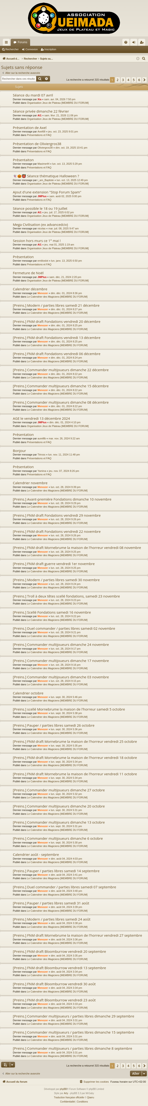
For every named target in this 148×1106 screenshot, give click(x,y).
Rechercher (12, 49)
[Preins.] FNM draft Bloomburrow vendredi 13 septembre (59, 967)
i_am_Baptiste (46, 180)
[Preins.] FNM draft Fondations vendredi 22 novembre (57, 531)
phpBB (63, 1089)
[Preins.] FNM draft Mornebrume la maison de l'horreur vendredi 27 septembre (77, 935)
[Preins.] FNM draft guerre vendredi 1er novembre (54, 563)
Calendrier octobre (28, 693)
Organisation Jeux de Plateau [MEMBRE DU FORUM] (58, 102)
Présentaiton (23, 159)
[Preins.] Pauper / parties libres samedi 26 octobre (54, 725)
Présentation (23, 256)
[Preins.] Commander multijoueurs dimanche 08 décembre (61, 402)
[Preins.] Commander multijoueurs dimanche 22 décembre (61, 369)
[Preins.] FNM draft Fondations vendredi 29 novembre (57, 515)
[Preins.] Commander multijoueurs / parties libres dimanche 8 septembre (72, 1048)
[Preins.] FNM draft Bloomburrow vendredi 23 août (54, 1000)
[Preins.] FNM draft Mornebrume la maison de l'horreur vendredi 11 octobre (75, 774)
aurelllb (42, 438)
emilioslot (43, 260)
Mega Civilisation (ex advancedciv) (40, 224)
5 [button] (134, 80)
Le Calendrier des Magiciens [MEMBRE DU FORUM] (57, 296)
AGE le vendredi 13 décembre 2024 (41, 418)
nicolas (42, 228)
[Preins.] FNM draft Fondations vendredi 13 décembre (56, 337)
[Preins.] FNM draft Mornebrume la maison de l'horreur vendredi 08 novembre (77, 547)
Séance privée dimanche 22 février (41, 111)
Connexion (31, 49)
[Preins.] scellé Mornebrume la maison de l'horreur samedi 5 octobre (69, 709)
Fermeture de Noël (28, 272)
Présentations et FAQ (39, 135)
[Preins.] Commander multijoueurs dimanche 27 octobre (59, 790)
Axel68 (42, 131)
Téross (42, 454)
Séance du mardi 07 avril (33, 95)
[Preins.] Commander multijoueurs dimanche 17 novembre (61, 660)
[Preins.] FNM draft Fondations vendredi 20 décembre (56, 321)
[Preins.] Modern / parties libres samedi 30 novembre (56, 579)
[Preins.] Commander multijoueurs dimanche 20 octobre (59, 806)
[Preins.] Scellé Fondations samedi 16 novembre (52, 612)
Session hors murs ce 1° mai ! (37, 240)
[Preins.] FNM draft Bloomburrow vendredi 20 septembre (59, 951)
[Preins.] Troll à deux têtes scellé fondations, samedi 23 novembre (66, 596)
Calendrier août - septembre (36, 854)
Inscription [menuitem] (142, 43)
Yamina (42, 470)
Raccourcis (7, 43)
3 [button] (123, 80)
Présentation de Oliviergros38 (37, 143)
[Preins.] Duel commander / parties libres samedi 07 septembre (64, 887)
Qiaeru (90, 1097)
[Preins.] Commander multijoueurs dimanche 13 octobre (59, 822)
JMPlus (42, 196)
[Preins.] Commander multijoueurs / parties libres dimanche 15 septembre (73, 1032)
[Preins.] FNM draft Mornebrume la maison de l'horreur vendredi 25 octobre (75, 741)
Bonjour (19, 450)
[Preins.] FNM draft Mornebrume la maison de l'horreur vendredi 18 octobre (75, 757)
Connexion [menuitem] (134, 43)
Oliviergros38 (45, 147)
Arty (66, 1093)
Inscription (50, 49)
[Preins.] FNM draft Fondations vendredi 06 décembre (56, 353)
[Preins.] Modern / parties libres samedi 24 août (51, 919)
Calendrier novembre (30, 482)
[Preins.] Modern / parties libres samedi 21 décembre (56, 305)
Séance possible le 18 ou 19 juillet (40, 208)
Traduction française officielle (69, 1097)
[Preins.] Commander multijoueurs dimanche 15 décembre (61, 386)
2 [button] (118, 80)
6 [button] (139, 80)
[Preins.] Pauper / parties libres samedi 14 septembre (56, 870)
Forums (22, 42)
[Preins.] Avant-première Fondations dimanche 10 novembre (62, 499)
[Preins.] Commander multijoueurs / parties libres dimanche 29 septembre (73, 1016)
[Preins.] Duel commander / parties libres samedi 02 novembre (64, 628)
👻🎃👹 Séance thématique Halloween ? (46, 176)
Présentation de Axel (29, 127)
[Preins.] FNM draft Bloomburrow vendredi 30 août (54, 984)
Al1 (40, 115)
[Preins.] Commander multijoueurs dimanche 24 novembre (61, 644)
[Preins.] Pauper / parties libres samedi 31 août (51, 903)
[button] (144, 80)
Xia (40, 99)
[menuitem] (125, 42)
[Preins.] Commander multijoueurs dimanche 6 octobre (58, 838)
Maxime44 (43, 163)
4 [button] (128, 80)
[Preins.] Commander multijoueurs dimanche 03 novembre (61, 677)
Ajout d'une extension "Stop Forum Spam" (47, 192)
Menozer (43, 293)
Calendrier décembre (30, 289)
